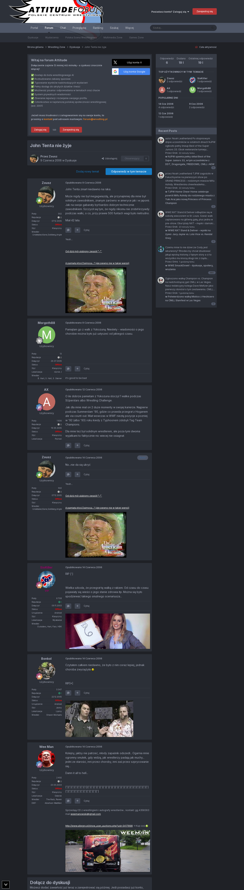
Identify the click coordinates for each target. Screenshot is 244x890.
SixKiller (202, 78)
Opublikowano (83, 182)
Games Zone (136, 37)
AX (168, 88)
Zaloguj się (40, 129)
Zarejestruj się (205, 11)
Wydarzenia (52, 37)
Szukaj (114, 27)
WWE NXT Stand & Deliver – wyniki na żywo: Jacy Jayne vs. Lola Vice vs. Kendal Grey (188, 234)
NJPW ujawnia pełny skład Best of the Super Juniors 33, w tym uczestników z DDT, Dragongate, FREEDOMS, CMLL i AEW (189, 160)
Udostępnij (109, 158)
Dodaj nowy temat (87, 171)
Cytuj (86, 230)
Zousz (170, 78)
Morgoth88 (204, 88)
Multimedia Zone (113, 37)
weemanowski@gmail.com (86, 814)
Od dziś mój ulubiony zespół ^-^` (83, 251)
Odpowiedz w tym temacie (128, 171)
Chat (63, 27)
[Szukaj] (169, 28)
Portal (34, 27)
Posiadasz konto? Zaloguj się (170, 11)
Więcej (129, 27)
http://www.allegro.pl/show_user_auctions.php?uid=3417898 (99, 825)
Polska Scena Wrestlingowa (81, 37)
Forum (49, 29)
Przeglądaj (79, 27)
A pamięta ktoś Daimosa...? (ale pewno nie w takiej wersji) (97, 263)
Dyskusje (33, 37)
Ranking (98, 27)
